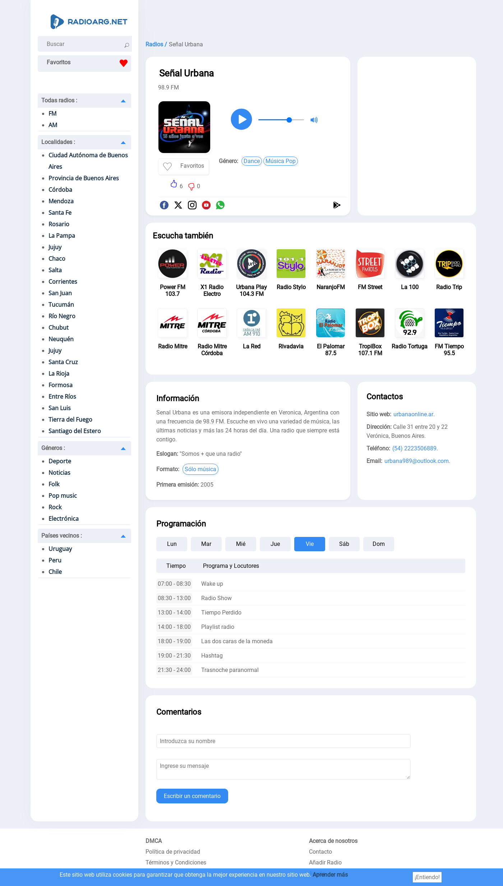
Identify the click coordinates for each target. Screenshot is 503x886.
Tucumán (61, 305)
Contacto (320, 851)
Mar (206, 544)
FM (52, 113)
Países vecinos (61, 535)
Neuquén (61, 339)
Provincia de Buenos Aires (84, 178)
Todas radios (59, 100)
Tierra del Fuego (70, 419)
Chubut (59, 327)
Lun (172, 544)
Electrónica (64, 519)
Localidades (58, 142)
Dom (379, 544)
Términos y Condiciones (176, 862)
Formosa (61, 385)
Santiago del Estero (75, 431)
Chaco (57, 259)
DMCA (154, 841)
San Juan (60, 293)
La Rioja (59, 373)
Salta (55, 270)
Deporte (60, 461)
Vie (310, 544)
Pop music (63, 496)
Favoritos (89, 63)
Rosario (59, 224)
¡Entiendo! (427, 877)
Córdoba (60, 190)
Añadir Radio (325, 862)
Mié (240, 544)
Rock (55, 507)
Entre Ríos (62, 396)
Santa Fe (60, 213)
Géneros (53, 448)
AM (53, 125)
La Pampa (62, 236)
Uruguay (60, 549)
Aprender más (330, 874)
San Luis (60, 408)
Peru (55, 560)
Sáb (344, 544)
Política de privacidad (173, 851)
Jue (275, 544)
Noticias (59, 473)
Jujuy (55, 247)
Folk (54, 484)
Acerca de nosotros (333, 841)
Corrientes (63, 282)
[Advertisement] (311, 18)
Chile (55, 572)
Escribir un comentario (192, 796)
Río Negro (62, 316)
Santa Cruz (63, 362)
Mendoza (61, 201)
